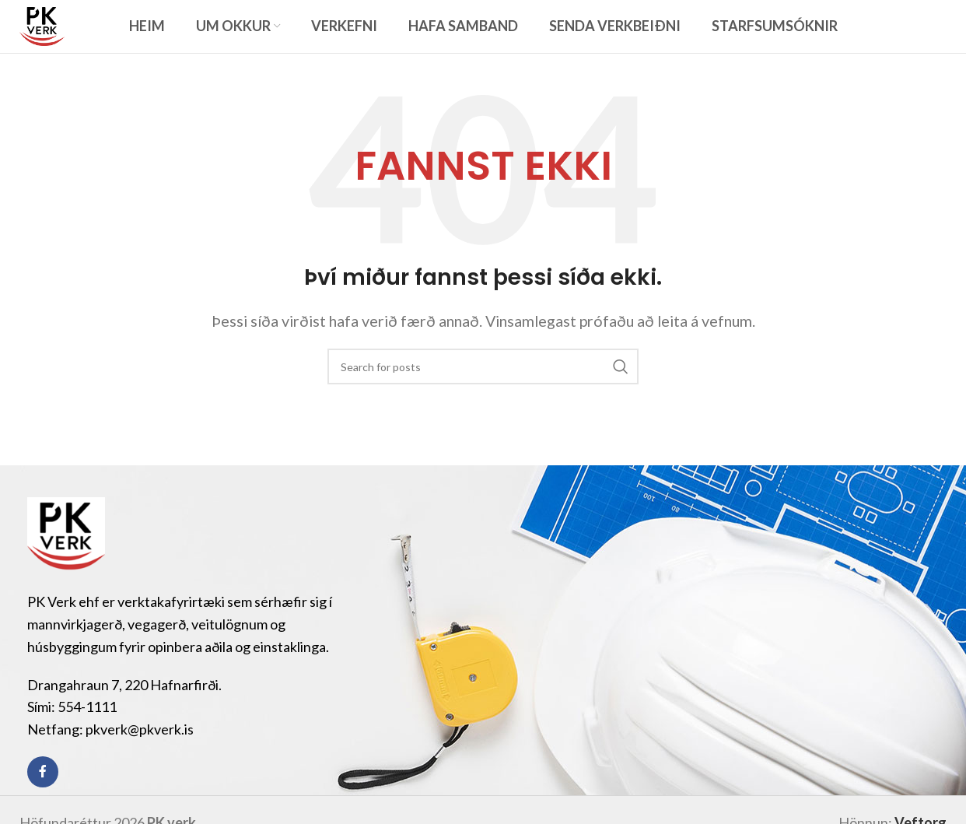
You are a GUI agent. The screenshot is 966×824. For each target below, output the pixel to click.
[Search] (483, 390)
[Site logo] (54, 36)
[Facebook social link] (42, 796)
